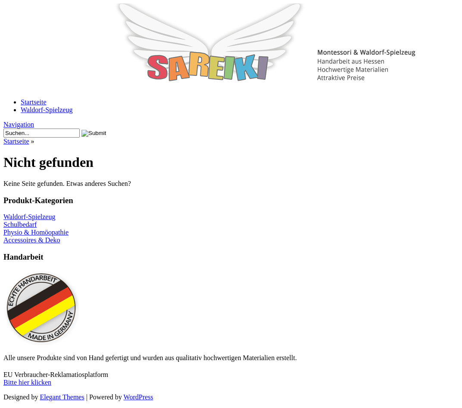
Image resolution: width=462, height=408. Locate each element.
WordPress (138, 397)
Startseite (34, 102)
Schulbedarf (20, 224)
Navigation (18, 124)
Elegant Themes (62, 397)
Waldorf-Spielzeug (46, 109)
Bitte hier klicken (27, 382)
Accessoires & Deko (31, 240)
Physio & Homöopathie (36, 232)
